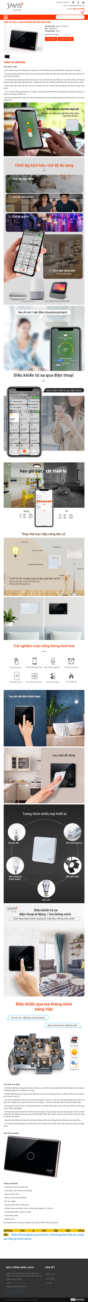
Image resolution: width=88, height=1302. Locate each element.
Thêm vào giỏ (66, 39)
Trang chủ (51, 1274)
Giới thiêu (50, 1279)
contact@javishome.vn (76, 6)
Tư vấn (49, 1283)
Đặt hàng (51, 39)
